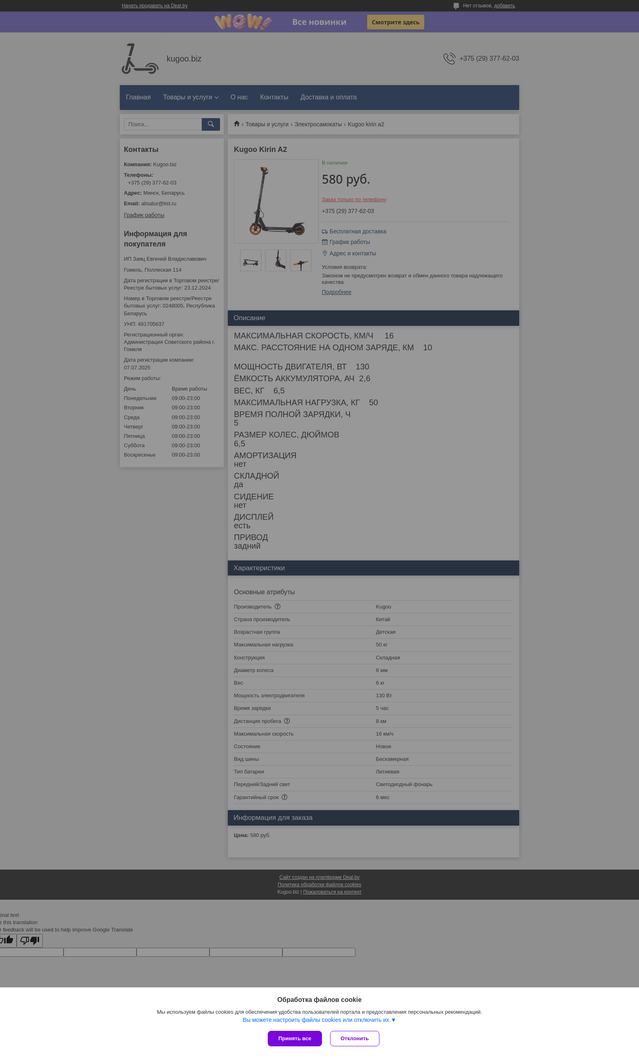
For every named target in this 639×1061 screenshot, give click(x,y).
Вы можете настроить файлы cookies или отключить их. (316, 1020)
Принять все (294, 1038)
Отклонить (355, 1038)
